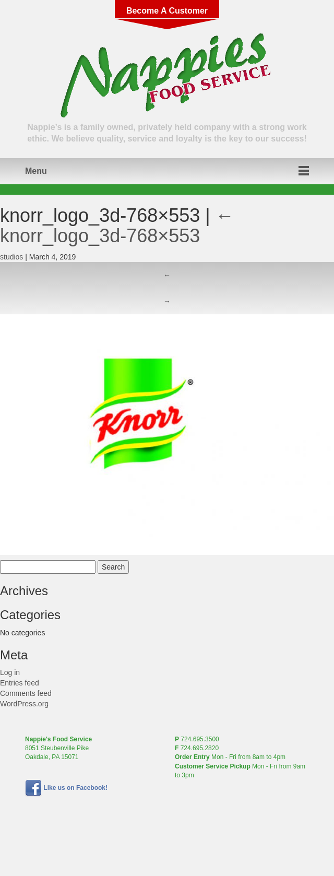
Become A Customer (167, 10)
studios (11, 257)
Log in (10, 672)
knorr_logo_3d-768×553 (117, 226)
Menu (36, 171)
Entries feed (19, 683)
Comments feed (26, 693)
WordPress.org (24, 704)
